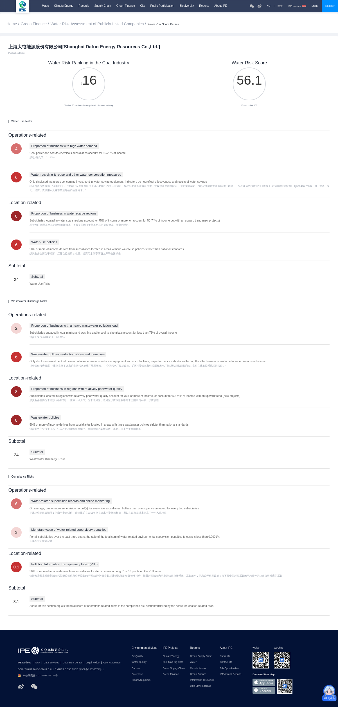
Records (83, 5)
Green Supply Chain (174, 668)
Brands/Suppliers (141, 680)
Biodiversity (186, 5)
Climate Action (198, 668)
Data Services (51, 662)
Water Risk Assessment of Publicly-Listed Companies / (98, 24)
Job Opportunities (229, 668)
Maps (45, 5)
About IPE (220, 5)
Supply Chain (102, 5)
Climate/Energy (63, 5)
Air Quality (137, 656)
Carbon (136, 668)
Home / (12, 24)
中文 (280, 6)
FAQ (37, 662)
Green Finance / (35, 24)
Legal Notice (93, 662)
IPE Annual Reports (230, 674)
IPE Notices (297, 6)
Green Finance (125, 5)
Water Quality (139, 662)
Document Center (72, 662)
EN (268, 6)
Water (193, 662)
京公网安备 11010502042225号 (38, 675)
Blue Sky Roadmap (200, 686)
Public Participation (162, 5)
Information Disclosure (202, 680)
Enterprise (137, 674)
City (142, 5)
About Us (225, 656)
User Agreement (112, 662)
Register (330, 5)
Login (314, 5)
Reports (204, 5)
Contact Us (226, 662)
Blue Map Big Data (173, 662)
